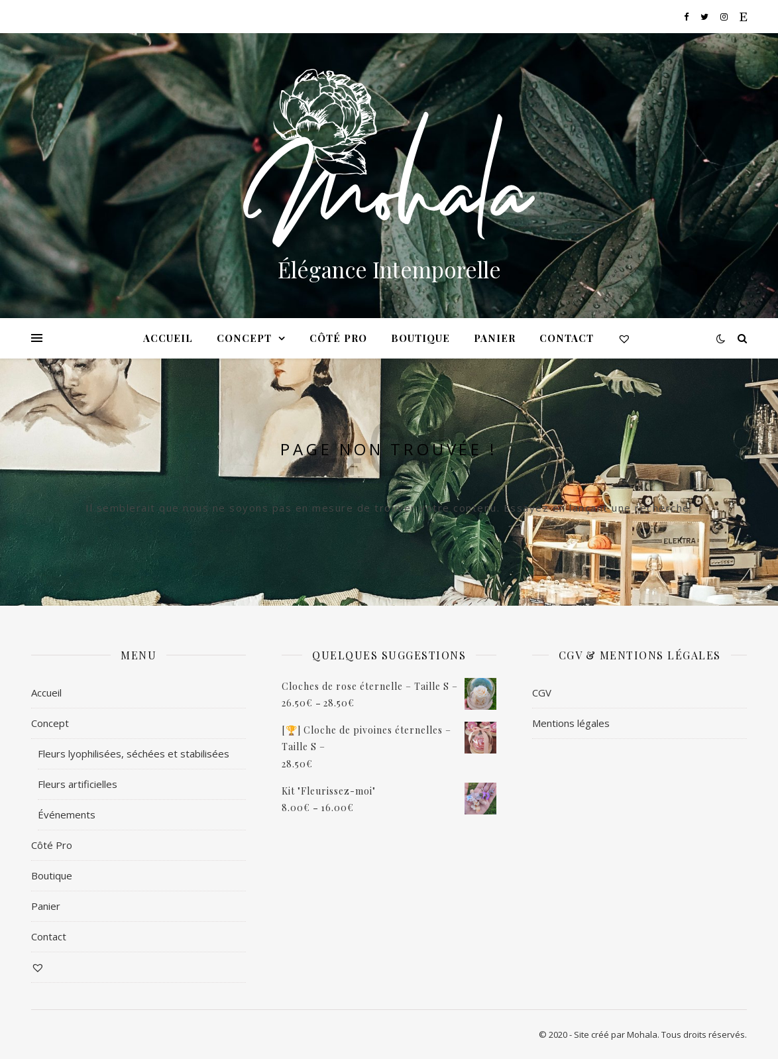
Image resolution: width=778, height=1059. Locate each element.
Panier (495, 338)
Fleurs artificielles (77, 784)
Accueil (168, 338)
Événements (66, 814)
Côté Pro (338, 338)
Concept (244, 338)
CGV (541, 692)
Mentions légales (571, 723)
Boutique (420, 338)
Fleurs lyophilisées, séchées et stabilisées (133, 753)
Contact (566, 338)
